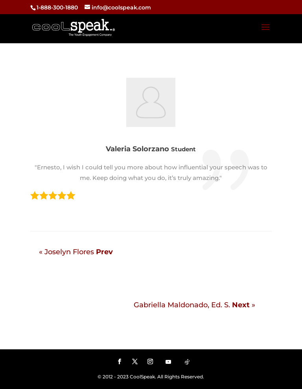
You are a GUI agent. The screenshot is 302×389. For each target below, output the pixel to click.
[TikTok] (187, 362)
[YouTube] (168, 362)
